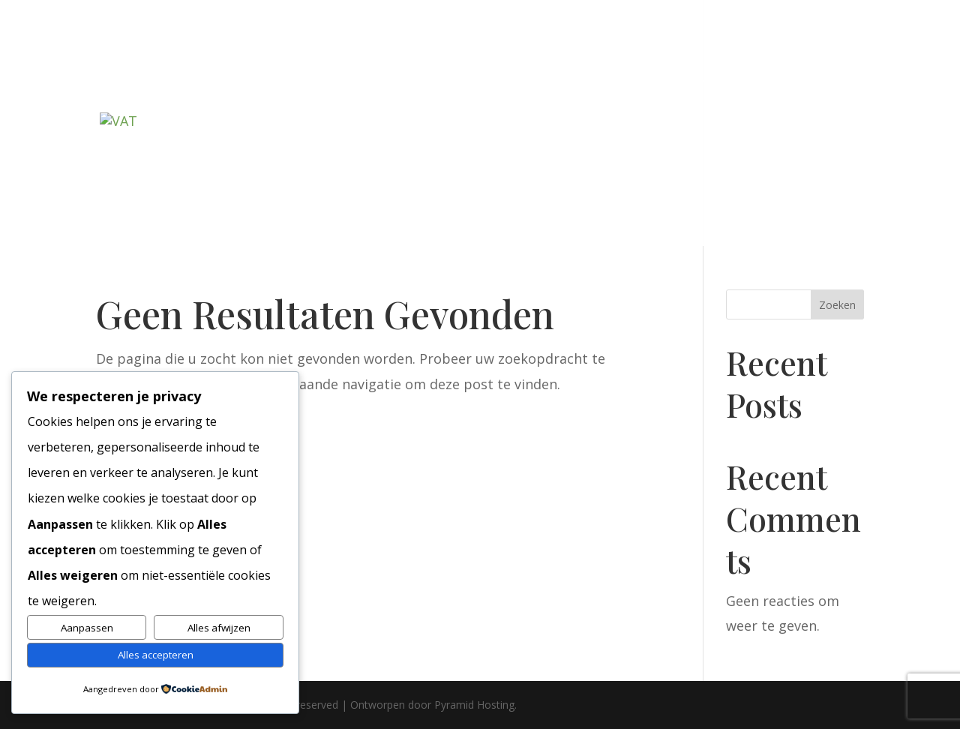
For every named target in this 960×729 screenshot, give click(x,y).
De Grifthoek (488, 82)
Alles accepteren (156, 655)
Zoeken (837, 305)
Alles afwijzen (219, 627)
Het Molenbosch (604, 82)
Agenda (704, 82)
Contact (144, 167)
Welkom (145, 82)
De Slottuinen (380, 82)
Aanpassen (87, 627)
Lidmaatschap (253, 82)
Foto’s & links (792, 82)
